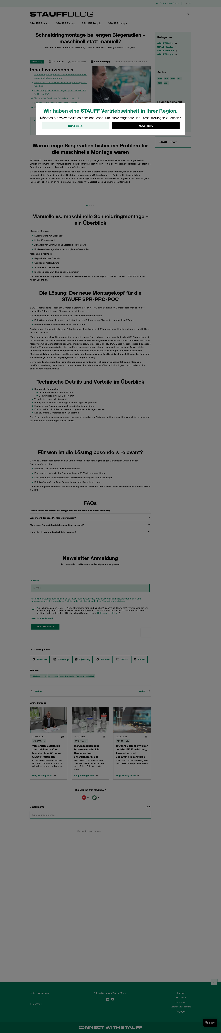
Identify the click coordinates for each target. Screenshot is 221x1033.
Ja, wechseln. (146, 125)
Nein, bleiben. (75, 125)
